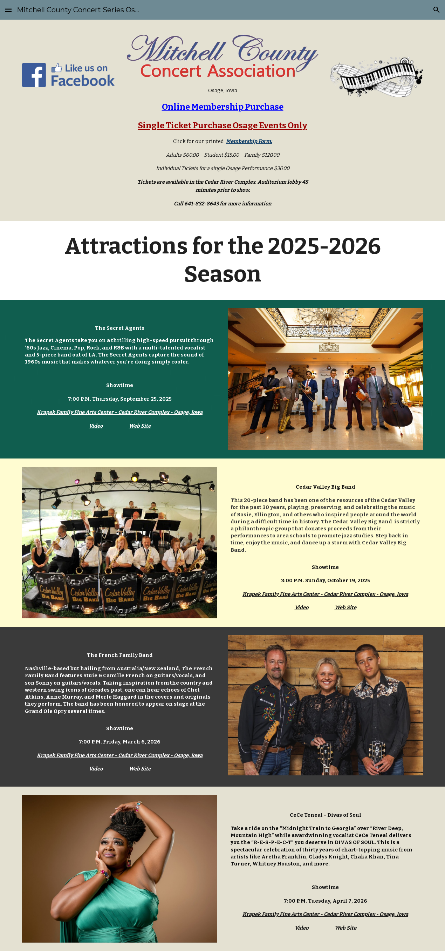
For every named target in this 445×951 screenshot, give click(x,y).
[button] (8, 9)
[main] (222, 147)
